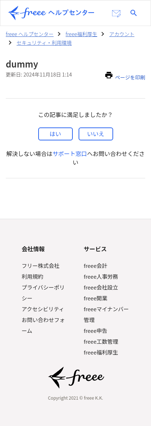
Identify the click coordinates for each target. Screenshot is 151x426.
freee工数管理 (101, 341)
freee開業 (95, 298)
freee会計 (95, 265)
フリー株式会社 (40, 265)
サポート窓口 (69, 153)
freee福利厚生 (81, 34)
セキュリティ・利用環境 (44, 42)
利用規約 (32, 276)
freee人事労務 (101, 276)
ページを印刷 (130, 77)
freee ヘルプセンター (30, 34)
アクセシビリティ (43, 309)
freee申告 (95, 330)
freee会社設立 (101, 287)
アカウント (121, 34)
